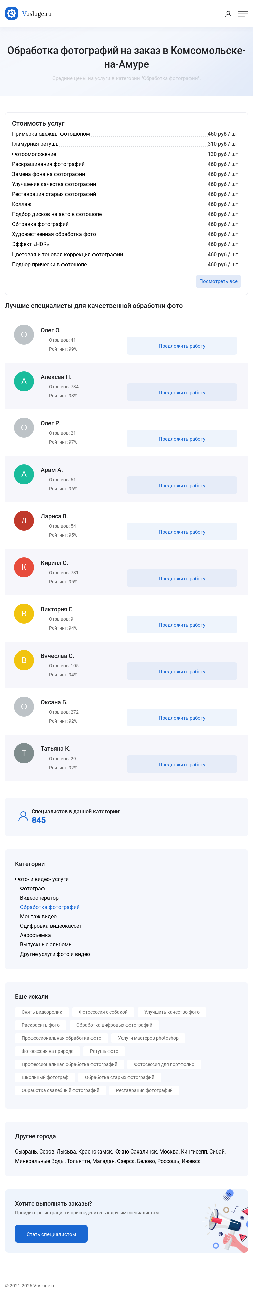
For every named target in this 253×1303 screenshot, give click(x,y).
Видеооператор (39, 898)
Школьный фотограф (45, 1077)
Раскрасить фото (41, 1025)
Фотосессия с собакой (103, 1012)
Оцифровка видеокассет (51, 926)
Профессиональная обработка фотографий (69, 1064)
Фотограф (32, 888)
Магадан (103, 1161)
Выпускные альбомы (46, 944)
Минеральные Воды (40, 1161)
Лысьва (66, 1151)
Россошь (168, 1161)
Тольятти (78, 1161)
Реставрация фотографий (144, 1090)
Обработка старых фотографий (119, 1077)
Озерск (126, 1161)
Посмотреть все (218, 281)
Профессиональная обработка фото (61, 1038)
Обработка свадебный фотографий (60, 1090)
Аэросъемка (35, 935)
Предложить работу (182, 346)
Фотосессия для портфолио (164, 1064)
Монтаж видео (38, 916)
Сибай (217, 1151)
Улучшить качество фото (172, 1012)
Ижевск (191, 1161)
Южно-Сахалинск (135, 1151)
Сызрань (26, 1151)
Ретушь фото (104, 1051)
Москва (169, 1151)
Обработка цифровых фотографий (114, 1025)
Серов (46, 1151)
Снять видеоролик (42, 1012)
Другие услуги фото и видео (55, 954)
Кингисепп (194, 1151)
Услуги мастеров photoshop (148, 1038)
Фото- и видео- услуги (42, 879)
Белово (146, 1161)
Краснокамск (95, 1151)
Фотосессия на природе (47, 1051)
